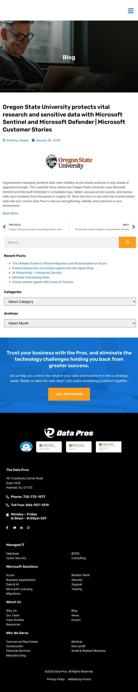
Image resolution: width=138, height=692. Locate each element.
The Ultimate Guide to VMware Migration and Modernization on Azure (59, 263)
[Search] (127, 242)
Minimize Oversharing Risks (30, 277)
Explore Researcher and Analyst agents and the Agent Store (53, 268)
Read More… (11, 213)
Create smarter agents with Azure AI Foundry (42, 282)
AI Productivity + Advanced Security (37, 272)
